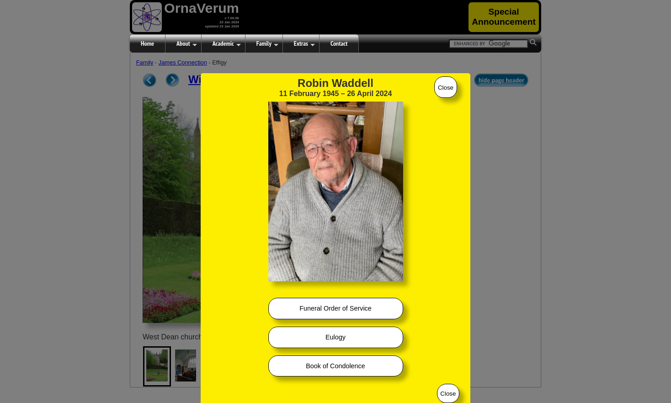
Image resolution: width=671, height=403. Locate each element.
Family (267, 43)
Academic (227, 43)
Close (445, 87)
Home (147, 43)
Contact (338, 43)
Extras (304, 43)
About (186, 43)
